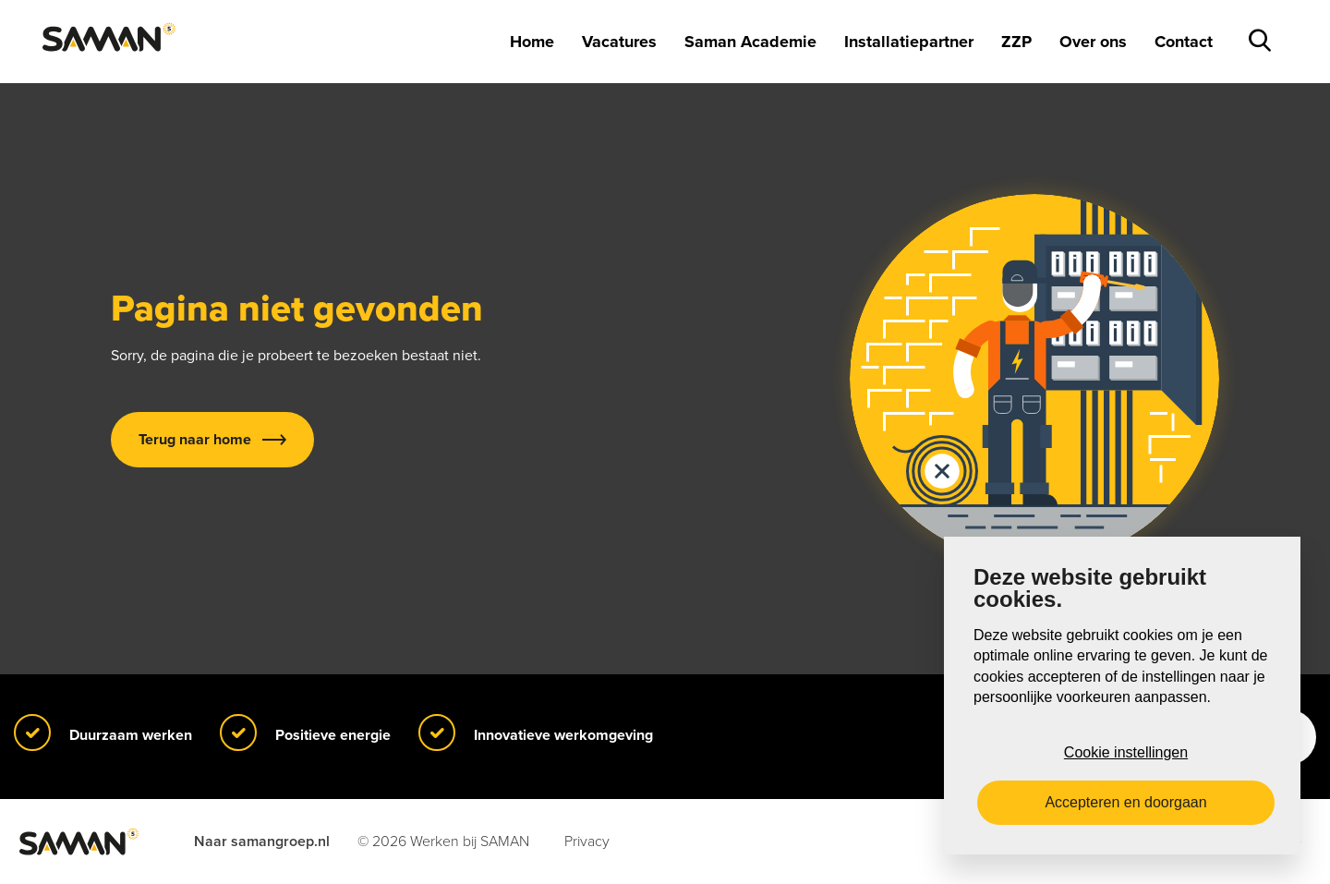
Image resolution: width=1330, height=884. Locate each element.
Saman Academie (750, 41)
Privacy (587, 841)
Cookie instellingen (1126, 752)
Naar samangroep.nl (262, 841)
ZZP (1016, 41)
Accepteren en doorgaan (1125, 802)
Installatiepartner (908, 41)
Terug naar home (195, 439)
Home (532, 41)
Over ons (1093, 41)
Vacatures (619, 41)
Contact (1184, 41)
